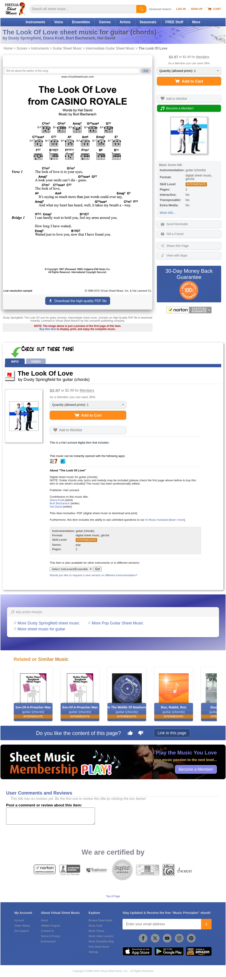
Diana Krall (57, 500)
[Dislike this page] (140, 734)
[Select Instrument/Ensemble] (71, 569)
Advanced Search (160, 9)
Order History (22, 925)
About (44, 920)
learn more (177, 519)
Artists (125, 22)
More (196, 22)
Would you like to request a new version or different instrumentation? (93, 575)
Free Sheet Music (99, 946)
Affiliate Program (50, 925)
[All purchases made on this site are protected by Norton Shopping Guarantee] (189, 310)
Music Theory (96, 930)
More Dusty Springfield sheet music (48, 623)
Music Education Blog (101, 941)
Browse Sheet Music (100, 920)
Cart (214, 9)
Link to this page (172, 733)
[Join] (206, 924)
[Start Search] (141, 9)
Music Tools (95, 925)
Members (202, 57)
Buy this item (47, 329)
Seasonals (148, 22)
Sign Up (196, 9)
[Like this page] (130, 734)
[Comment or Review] (50, 816)
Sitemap (93, 952)
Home (8, 48)
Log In (181, 9)
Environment (48, 941)
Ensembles (81, 22)
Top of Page (113, 896)
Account (19, 920)
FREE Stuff (174, 22)
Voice (58, 22)
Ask (145, 70)
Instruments (35, 22)
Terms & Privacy (50, 936)
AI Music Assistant (156, 519)
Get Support (21, 930)
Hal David (56, 506)
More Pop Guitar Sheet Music (117, 623)
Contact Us (47, 930)
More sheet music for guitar (41, 629)
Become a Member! (196, 769)
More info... (167, 212)
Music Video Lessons (101, 936)
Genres (105, 22)
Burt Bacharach (60, 503)
